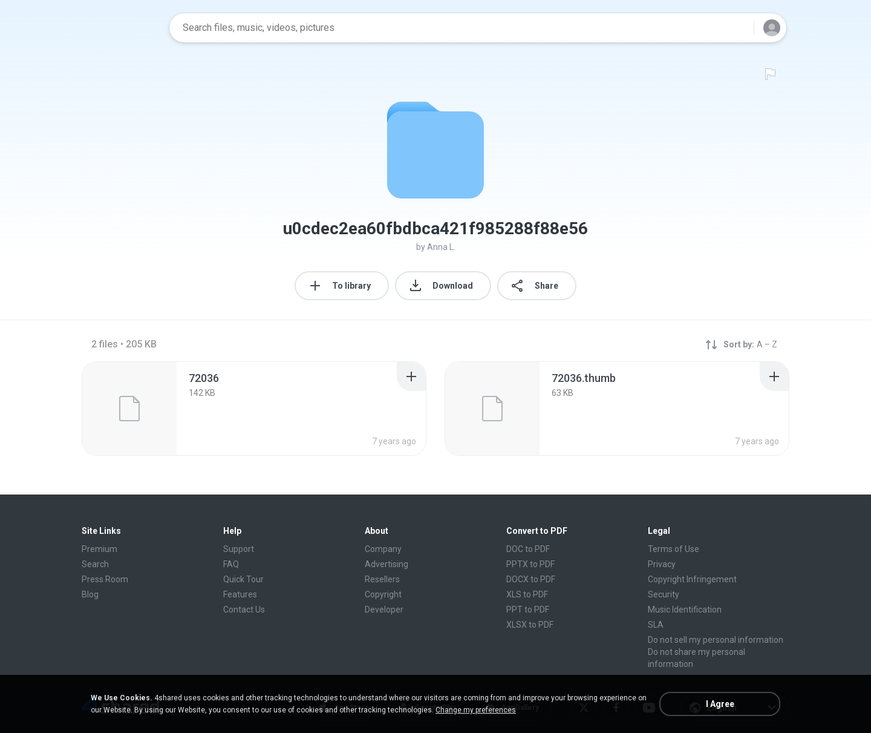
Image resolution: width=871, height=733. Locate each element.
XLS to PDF (527, 594)
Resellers (382, 579)
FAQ (231, 564)
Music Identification (685, 609)
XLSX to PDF (529, 624)
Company (383, 549)
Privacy (662, 564)
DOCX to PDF (530, 579)
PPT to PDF (527, 609)
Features (240, 594)
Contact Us (244, 609)
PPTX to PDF (530, 564)
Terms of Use (673, 549)
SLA (656, 624)
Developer (384, 609)
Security (663, 594)
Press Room (105, 579)
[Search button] (737, 27)
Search (95, 564)
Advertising (386, 564)
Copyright (383, 594)
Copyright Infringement (692, 579)
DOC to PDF (528, 549)
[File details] (129, 408)
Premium (99, 549)
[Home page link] (121, 27)
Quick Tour (243, 579)
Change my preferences (476, 710)
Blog (90, 594)
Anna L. (441, 247)
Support (238, 549)
